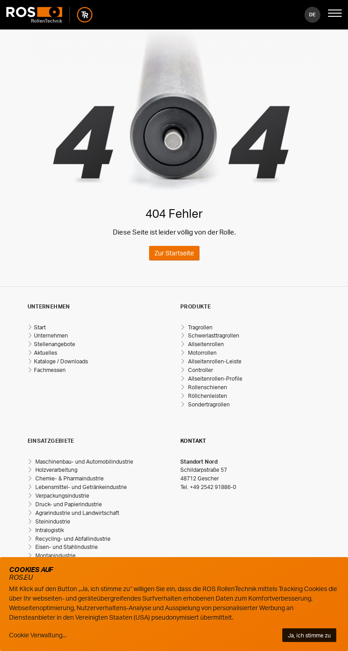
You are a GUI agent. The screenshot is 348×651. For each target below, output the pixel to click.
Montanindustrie (55, 555)
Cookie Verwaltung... (38, 635)
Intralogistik (49, 530)
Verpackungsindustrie (61, 495)
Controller (200, 370)
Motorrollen (202, 352)
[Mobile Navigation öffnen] (335, 14)
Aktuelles (45, 352)
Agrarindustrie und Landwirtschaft (76, 512)
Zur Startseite (174, 253)
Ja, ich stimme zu (309, 635)
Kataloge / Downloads (61, 361)
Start (40, 327)
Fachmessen (50, 370)
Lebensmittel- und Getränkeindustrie (80, 487)
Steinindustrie (52, 521)
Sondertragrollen (208, 404)
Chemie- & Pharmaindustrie (69, 478)
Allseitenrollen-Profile (214, 378)
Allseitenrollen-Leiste (214, 361)
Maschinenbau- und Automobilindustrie (83, 461)
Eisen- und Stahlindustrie (66, 546)
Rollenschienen (207, 387)
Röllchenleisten (207, 395)
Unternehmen (51, 335)
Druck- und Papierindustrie (68, 504)
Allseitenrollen (205, 344)
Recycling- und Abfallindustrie (72, 538)
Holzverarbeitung (55, 469)
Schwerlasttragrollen (213, 335)
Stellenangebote (54, 344)
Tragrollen (200, 327)
